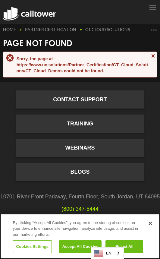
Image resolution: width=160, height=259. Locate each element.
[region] (80, 236)
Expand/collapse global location (153, 28)
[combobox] (107, 253)
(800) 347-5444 (80, 209)
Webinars (80, 148)
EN (102, 253)
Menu (152, 6)
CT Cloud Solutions (108, 29)
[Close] (150, 223)
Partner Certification (51, 29)
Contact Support (80, 99)
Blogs (79, 172)
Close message (153, 58)
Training (80, 124)
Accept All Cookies (80, 246)
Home (10, 29)
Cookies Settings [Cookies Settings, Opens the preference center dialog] (32, 246)
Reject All (124, 246)
